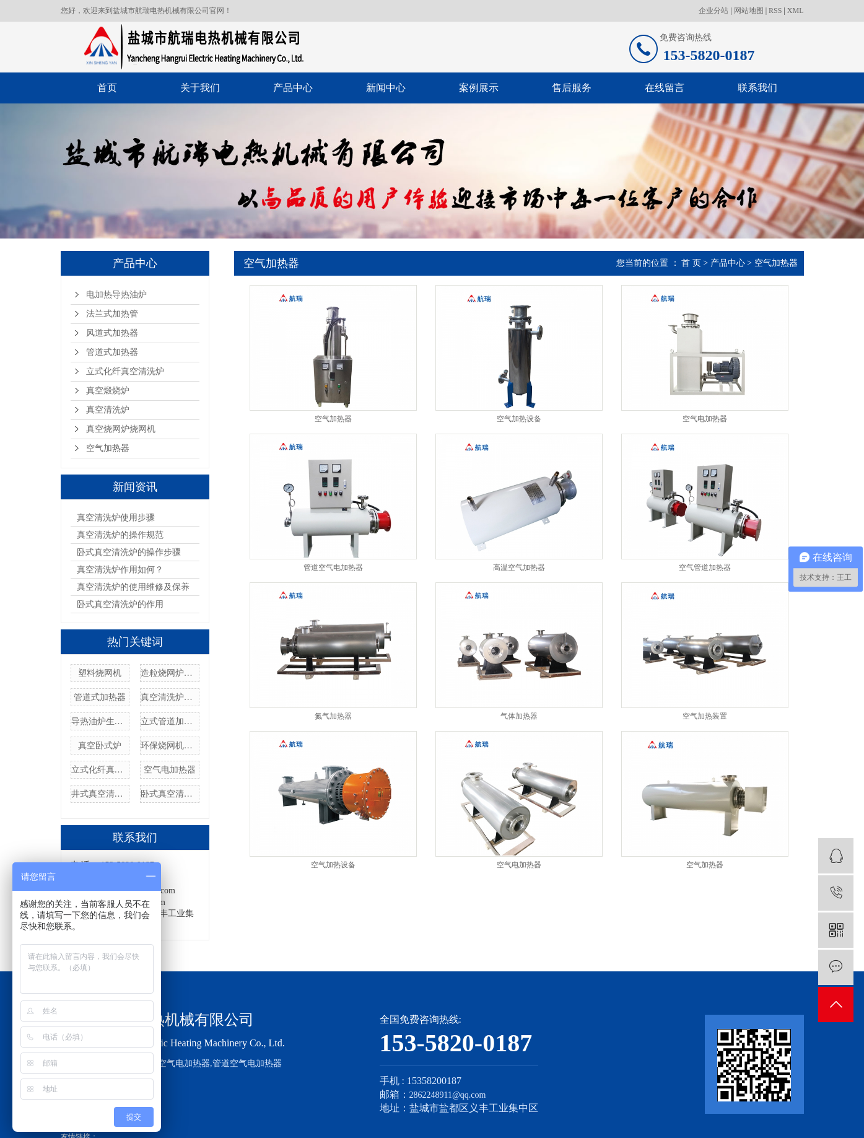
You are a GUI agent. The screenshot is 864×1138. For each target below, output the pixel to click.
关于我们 (200, 87)
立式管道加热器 (170, 721)
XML (795, 10)
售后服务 (571, 87)
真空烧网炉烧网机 (120, 429)
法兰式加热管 (112, 313)
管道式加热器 (112, 352)
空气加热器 (107, 448)
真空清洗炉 (107, 409)
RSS (775, 10)
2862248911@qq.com (447, 1095)
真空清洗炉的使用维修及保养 (133, 587)
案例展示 (479, 87)
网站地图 (749, 10)
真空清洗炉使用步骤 (116, 517)
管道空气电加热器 (333, 567)
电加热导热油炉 (116, 294)
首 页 (691, 263)
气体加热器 (519, 716)
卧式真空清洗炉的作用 (120, 604)
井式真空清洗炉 (100, 794)
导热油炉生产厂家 (100, 721)
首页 (107, 87)
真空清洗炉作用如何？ (120, 569)
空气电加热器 (170, 769)
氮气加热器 (333, 716)
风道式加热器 (112, 333)
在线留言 (664, 87)
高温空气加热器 (519, 567)
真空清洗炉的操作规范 (120, 535)
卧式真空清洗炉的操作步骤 (129, 552)
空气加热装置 (705, 716)
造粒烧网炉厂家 (170, 673)
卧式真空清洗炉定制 (170, 794)
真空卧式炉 (99, 745)
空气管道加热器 (705, 567)
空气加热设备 (519, 418)
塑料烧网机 (99, 673)
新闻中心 (386, 87)
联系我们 (757, 87)
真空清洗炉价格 (170, 697)
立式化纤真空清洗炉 (125, 371)
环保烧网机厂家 (170, 745)
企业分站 (713, 10)
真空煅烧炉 (107, 390)
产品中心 (293, 87)
